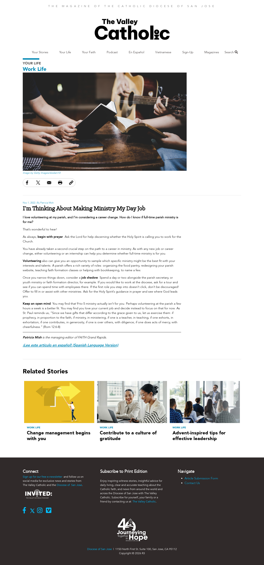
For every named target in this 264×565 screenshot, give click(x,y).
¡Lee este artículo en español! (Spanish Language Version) (70, 345)
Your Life (65, 52)
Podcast (112, 52)
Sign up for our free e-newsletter (43, 477)
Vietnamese (163, 52)
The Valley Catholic (144, 501)
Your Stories (40, 52)
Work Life (34, 69)
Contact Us (192, 483)
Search (231, 52)
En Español (136, 52)
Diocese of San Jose (69, 485)
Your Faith (89, 52)
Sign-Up (187, 52)
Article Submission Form (201, 478)
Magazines (211, 52)
